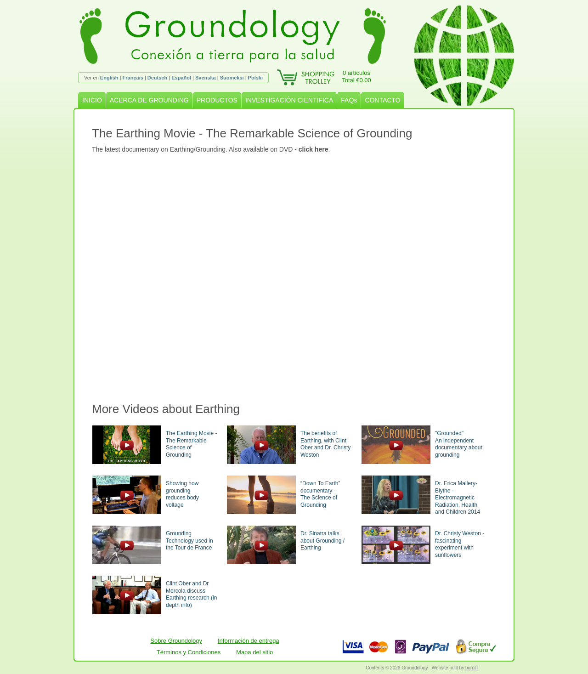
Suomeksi (232, 77)
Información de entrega (248, 640)
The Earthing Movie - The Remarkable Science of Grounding (191, 444)
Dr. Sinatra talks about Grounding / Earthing (322, 540)
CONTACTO (382, 100)
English (109, 77)
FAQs (349, 100)
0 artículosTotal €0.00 (356, 76)
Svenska (205, 77)
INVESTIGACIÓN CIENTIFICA (289, 100)
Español (181, 77)
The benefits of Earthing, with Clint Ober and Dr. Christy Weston (325, 444)
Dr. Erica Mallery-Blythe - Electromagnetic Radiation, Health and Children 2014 (457, 497)
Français (133, 77)
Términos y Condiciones (188, 652)
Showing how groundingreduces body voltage (182, 494)
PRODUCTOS (217, 100)
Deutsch (157, 77)
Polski (255, 77)
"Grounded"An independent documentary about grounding (458, 444)
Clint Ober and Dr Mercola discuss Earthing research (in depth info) (191, 594)
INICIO (92, 100)
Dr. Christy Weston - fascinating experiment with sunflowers (459, 544)
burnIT (472, 667)
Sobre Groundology (176, 640)
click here (313, 149)
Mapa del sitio (254, 652)
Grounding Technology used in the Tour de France (189, 540)
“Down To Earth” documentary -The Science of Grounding (320, 494)
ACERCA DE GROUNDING (149, 100)
